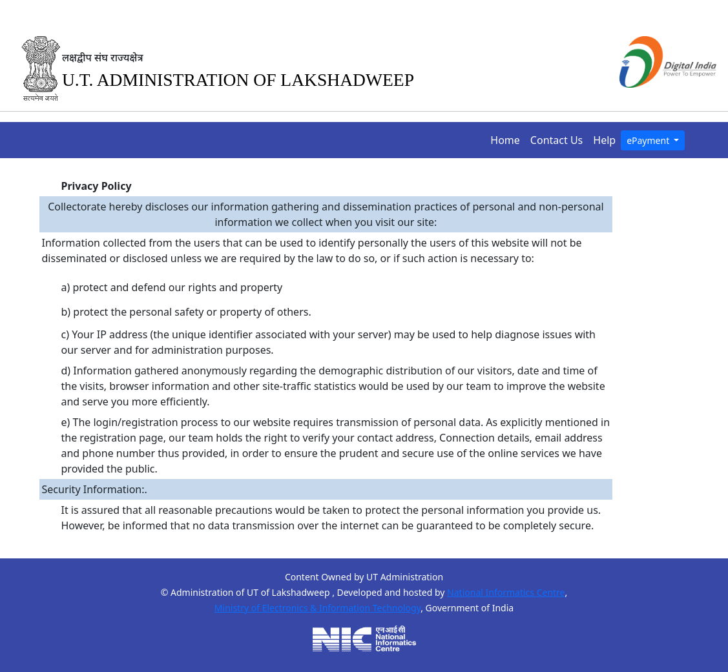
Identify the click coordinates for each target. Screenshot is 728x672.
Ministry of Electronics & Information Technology (317, 608)
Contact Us (559, 139)
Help (607, 139)
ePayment (649, 140)
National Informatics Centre (506, 592)
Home (507, 139)
